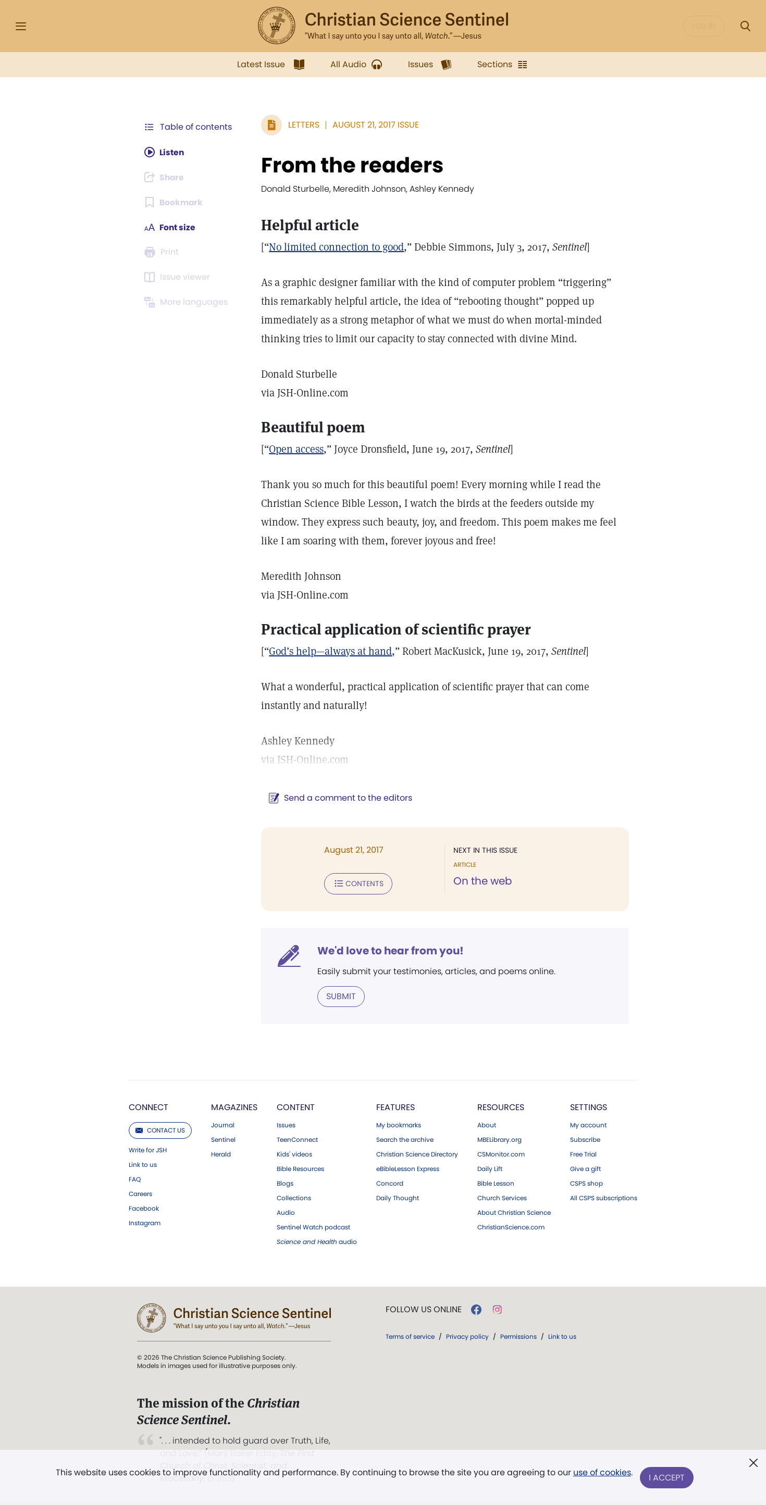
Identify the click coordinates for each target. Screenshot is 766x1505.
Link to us (143, 1164)
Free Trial (583, 1154)
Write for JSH (148, 1150)
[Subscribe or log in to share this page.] (165, 177)
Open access (294, 449)
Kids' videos (294, 1154)
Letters (301, 125)
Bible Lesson (495, 1183)
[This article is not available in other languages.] (187, 302)
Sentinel (223, 1139)
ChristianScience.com (511, 1227)
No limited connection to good (334, 247)
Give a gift (585, 1168)
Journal (222, 1125)
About (486, 1125)
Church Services (502, 1198)
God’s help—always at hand (328, 651)
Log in (703, 26)
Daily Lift (489, 1168)
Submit (339, 996)
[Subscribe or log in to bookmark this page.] (174, 202)
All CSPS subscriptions (603, 1198)
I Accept (667, 1478)
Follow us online (424, 1309)
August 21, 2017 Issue (373, 125)
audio (317, 1241)
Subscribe (585, 1139)
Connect (148, 1107)
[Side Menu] (20, 26)
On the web (481, 881)
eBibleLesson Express (407, 1168)
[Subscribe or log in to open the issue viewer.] (178, 277)
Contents (356, 883)
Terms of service (410, 1336)
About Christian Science (514, 1212)
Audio (286, 1212)
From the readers (350, 165)
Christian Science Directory (417, 1154)
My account (588, 1125)
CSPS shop (586, 1183)
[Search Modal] (745, 26)
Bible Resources (300, 1168)
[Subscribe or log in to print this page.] (163, 252)
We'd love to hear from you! (388, 950)
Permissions (518, 1336)
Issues (286, 1125)
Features (395, 1107)
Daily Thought (397, 1198)
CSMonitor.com (501, 1154)
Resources (500, 1107)
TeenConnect (297, 1139)
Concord (389, 1183)
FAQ (135, 1179)
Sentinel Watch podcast (313, 1227)
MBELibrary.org (499, 1139)
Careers (140, 1193)
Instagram (144, 1223)
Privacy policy (467, 1336)
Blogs (285, 1183)
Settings (588, 1107)
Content (296, 1107)
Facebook (144, 1208)
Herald (221, 1154)
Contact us (160, 1129)
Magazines (234, 1107)
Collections (294, 1198)
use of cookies (602, 1473)
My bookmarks (398, 1125)
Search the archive (405, 1139)
